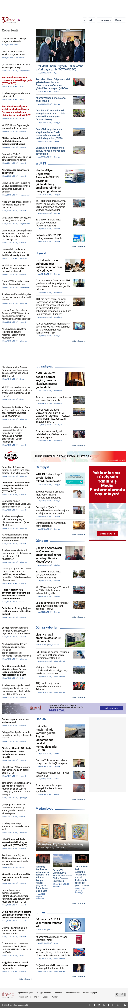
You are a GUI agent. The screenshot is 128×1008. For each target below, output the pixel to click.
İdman (40, 912)
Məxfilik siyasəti (41, 997)
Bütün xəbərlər (77, 247)
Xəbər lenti (10, 30)
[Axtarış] (84, 19)
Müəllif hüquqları (90, 993)
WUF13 (41, 163)
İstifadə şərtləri (24, 997)
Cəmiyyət (42, 467)
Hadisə (41, 719)
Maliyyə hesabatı (44, 993)
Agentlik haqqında (25, 993)
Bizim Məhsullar (73, 993)
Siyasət (41, 253)
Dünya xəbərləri (47, 627)
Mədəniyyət (44, 809)
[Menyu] (120, 19)
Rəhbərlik (58, 993)
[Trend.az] (11, 20)
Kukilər (55, 997)
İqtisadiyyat (44, 366)
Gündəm (42, 541)
